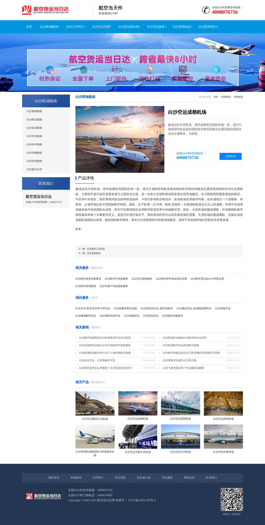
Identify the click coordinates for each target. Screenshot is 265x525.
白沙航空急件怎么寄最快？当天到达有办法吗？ (106, 368)
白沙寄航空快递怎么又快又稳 (179, 360)
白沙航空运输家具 (172, 315)
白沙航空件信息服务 (116, 278)
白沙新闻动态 (182, 26)
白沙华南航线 (34, 152)
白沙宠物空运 (131, 315)
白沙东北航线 (34, 128)
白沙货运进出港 (128, 26)
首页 (29, 26)
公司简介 (98, 477)
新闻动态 (189, 477)
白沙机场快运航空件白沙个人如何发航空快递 (105, 352)
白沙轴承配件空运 (85, 315)
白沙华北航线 (34, 136)
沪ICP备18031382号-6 (142, 500)
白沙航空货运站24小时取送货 (207, 278)
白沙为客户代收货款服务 (114, 286)
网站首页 (53, 477)
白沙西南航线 (34, 111)
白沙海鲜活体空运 (110, 315)
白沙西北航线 (34, 119)
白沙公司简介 (75, 26)
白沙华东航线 (34, 161)
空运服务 (167, 477)
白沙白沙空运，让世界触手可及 (97, 360)
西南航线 (238, 97)
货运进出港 (144, 477)
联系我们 (211, 477)
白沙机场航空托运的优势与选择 (181, 345)
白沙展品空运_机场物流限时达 (194, 308)
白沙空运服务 (156, 26)
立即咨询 (230, 156)
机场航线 (226, 97)
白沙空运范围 (101, 26)
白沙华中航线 (34, 144)
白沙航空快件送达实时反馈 (171, 278)
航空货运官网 (106, 500)
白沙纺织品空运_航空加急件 (157, 308)
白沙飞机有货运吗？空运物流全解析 (183, 368)
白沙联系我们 (208, 26)
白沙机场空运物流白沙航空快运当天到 (185, 337)
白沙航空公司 (34, 169)
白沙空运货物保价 (142, 278)
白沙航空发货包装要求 (88, 278)
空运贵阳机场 (93, 253)
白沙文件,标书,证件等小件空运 (92, 308)
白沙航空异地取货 (85, 286)
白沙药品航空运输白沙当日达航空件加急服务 (105, 345)
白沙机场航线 (49, 26)
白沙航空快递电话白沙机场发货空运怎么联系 (105, 337)
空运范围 (120, 477)
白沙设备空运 (223, 308)
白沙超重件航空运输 (125, 308)
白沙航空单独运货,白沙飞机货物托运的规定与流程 (191, 352)
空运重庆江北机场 (96, 248)
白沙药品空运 (151, 315)
